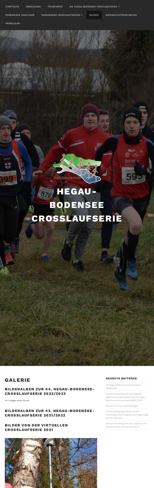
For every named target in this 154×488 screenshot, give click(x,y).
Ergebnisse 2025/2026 (19, 15)
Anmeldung (33, 6)
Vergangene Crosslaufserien (60, 15)
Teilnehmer (55, 6)
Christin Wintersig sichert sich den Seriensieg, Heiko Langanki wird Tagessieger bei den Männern (127, 414)
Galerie (94, 15)
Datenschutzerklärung (121, 15)
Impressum (12, 23)
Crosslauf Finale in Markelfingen (122, 406)
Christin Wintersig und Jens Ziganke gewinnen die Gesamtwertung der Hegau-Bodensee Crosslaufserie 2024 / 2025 (126, 397)
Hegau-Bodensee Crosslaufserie (77, 205)
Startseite (12, 6)
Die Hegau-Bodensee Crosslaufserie (93, 6)
